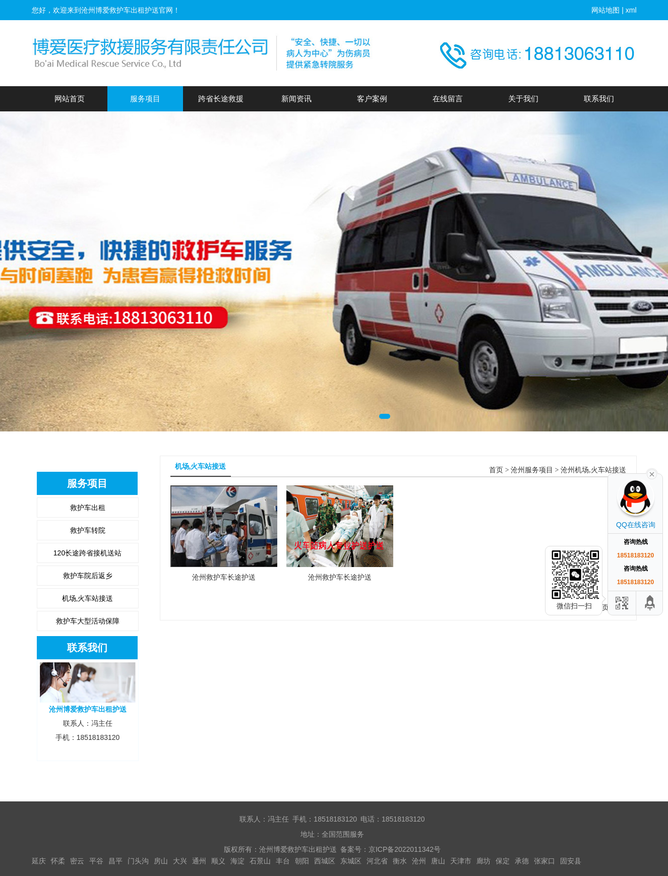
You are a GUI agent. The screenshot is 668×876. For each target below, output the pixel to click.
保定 (503, 861)
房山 (161, 861)
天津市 (460, 861)
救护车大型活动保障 (87, 621)
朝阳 (302, 861)
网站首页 (69, 98)
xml (631, 10)
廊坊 (483, 861)
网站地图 (605, 10)
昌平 (115, 861)
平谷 (96, 861)
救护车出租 (87, 508)
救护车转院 (87, 530)
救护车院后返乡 (87, 576)
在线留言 (448, 98)
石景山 (260, 861)
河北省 (377, 861)
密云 (77, 861)
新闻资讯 (296, 98)
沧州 (419, 861)
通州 (199, 861)
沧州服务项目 (532, 470)
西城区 (324, 861)
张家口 (544, 861)
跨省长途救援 (221, 98)
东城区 (350, 861)
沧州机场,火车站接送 (593, 470)
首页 (496, 470)
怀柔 (58, 861)
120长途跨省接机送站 (87, 553)
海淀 (237, 861)
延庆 (39, 861)
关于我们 (523, 98)
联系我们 (599, 98)
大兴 (180, 861)
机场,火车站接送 (87, 598)
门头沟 (138, 861)
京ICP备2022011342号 (405, 849)
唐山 (438, 861)
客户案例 (372, 98)
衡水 (400, 861)
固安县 (570, 861)
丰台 (283, 861)
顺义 (218, 861)
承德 (522, 861)
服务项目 (145, 98)
